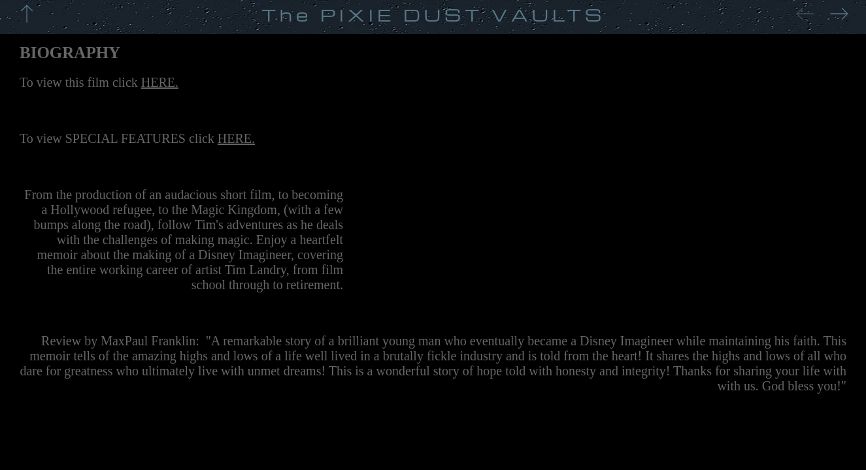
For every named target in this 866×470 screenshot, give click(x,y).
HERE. (159, 82)
